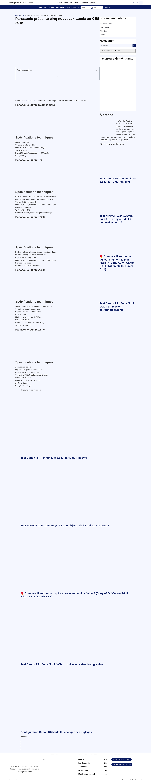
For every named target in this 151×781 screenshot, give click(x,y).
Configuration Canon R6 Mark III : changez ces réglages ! (57, 732)
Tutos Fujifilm (74, 2)
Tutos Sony (84, 2)
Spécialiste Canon (28, 3)
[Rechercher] (134, 45)
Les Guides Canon (62, 2)
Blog (23, 15)
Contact (92, 2)
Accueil (17, 15)
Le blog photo (14, 2)
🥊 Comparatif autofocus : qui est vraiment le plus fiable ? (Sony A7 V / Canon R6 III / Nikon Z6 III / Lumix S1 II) (117, 263)
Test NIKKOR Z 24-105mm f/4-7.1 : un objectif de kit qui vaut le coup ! (116, 219)
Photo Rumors (30, 101)
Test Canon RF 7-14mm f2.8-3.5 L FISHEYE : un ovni (54, 457)
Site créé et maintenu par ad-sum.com (18, 780)
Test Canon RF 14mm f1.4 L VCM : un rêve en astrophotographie (117, 306)
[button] (141, 3)
